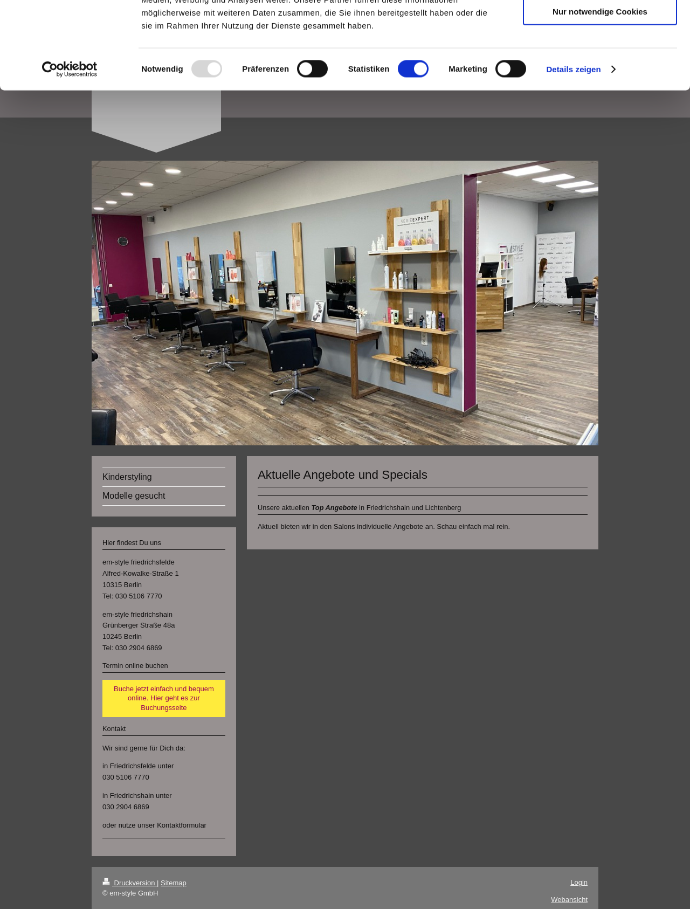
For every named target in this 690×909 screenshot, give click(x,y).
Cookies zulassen (600, 26)
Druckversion (129, 883)
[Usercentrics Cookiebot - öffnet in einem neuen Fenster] (70, 148)
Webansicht (569, 900)
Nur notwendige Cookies (600, 89)
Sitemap (174, 883)
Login (579, 882)
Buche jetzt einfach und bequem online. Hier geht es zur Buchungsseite (164, 698)
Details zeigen (573, 147)
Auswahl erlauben (599, 58)
